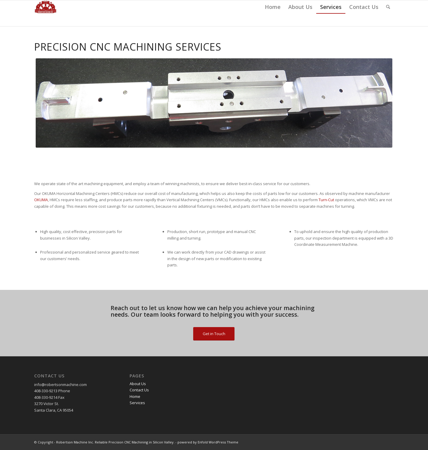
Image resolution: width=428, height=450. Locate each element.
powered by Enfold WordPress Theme (207, 442)
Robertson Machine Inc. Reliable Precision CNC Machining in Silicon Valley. (115, 442)
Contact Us (139, 390)
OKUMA (41, 199)
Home (135, 396)
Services (137, 402)
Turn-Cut (326, 199)
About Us (138, 383)
